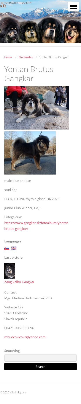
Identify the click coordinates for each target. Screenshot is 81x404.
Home (8, 57)
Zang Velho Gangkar (19, 282)
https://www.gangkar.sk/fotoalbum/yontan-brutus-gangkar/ (36, 226)
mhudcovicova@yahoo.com (25, 337)
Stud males (26, 57)
